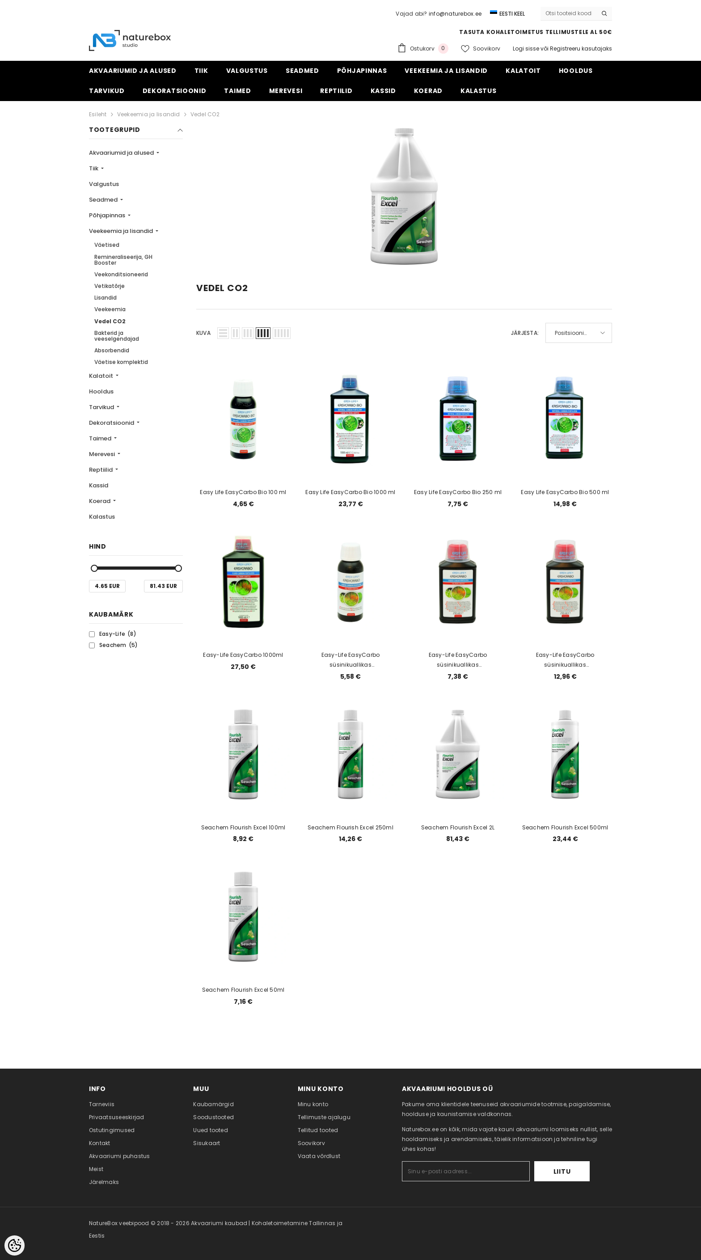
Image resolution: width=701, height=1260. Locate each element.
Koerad (100, 501)
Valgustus (104, 184)
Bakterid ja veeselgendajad (116, 335)
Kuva (203, 333)
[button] (223, 333)
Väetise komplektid (121, 362)
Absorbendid (111, 350)
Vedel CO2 (205, 114)
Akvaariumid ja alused (122, 152)
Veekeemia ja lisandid (148, 114)
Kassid (98, 485)
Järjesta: (525, 333)
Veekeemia (110, 309)
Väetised (106, 245)
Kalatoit (101, 376)
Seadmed (104, 199)
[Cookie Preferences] (14, 1245)
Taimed (101, 438)
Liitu (562, 1171)
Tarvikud (102, 407)
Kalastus (102, 516)
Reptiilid (101, 469)
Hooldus (101, 391)
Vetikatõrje (109, 286)
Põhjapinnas (108, 215)
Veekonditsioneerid (121, 274)
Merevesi (102, 454)
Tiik (94, 168)
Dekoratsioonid (112, 423)
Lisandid (105, 297)
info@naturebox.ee (455, 13)
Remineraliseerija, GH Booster (123, 259)
